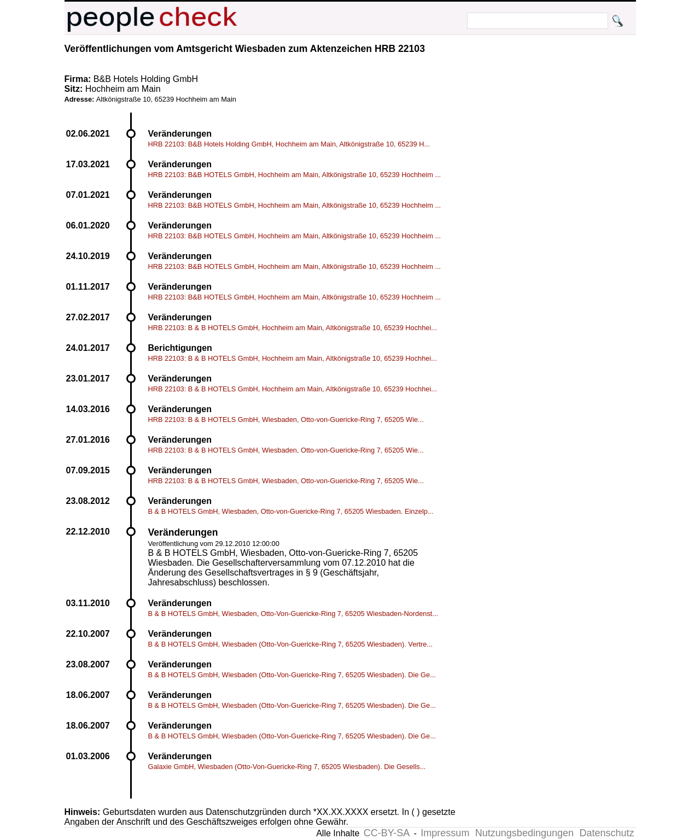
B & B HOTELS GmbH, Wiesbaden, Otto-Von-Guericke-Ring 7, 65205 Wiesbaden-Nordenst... (293, 613)
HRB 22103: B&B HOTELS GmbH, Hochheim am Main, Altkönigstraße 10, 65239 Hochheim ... (294, 175)
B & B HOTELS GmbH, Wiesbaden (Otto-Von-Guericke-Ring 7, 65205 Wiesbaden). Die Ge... (292, 675)
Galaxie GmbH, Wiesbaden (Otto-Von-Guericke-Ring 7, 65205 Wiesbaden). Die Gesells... (287, 766)
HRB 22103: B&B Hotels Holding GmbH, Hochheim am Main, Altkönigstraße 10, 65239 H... (289, 144)
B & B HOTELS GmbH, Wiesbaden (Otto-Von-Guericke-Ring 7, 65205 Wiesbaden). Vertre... (290, 644)
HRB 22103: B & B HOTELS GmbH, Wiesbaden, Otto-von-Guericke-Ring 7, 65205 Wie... (286, 419)
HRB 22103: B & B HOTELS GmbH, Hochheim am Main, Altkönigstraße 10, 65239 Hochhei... (292, 328)
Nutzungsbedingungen (524, 833)
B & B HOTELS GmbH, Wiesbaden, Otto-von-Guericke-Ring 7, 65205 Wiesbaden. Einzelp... (291, 511)
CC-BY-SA (387, 833)
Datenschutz (606, 833)
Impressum (445, 833)
